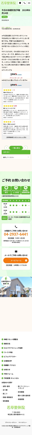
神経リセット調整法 (11, 339)
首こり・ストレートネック (24, 387)
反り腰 (5, 390)
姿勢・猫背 (6, 386)
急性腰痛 (21, 392)
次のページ (26, 148)
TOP (3, 27)
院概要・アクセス (10, 365)
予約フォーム (8, 374)
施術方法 (7, 343)
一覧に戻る (16, 148)
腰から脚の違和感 (24, 395)
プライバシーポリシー (11, 422)
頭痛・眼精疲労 (8, 397)
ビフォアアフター (10, 356)
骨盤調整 (21, 399)
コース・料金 (8, 352)
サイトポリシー (23, 422)
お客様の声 (8, 361)
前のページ (6, 148)
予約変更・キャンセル (11, 378)
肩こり (5, 394)
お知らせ (8, 27)
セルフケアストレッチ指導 (13, 348)
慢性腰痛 (6, 401)
